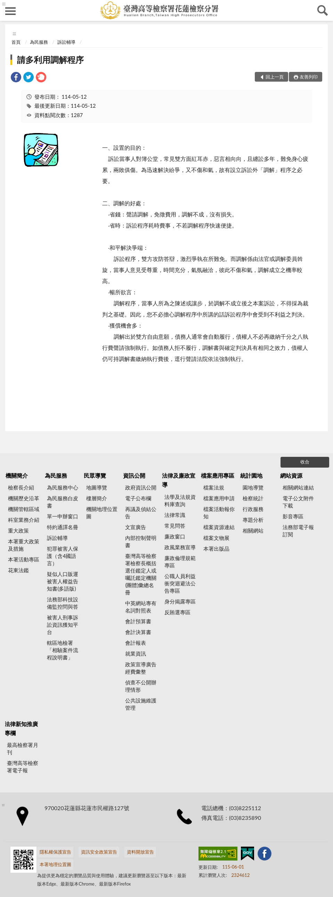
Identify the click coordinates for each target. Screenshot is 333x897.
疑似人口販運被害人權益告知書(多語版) (62, 581)
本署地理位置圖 (55, 864)
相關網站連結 (298, 487)
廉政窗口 (174, 536)
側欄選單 (10, 11)
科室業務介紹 (23, 520)
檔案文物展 (216, 538)
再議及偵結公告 (140, 512)
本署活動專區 (23, 559)
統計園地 (251, 475)
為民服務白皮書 (62, 502)
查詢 (322, 10)
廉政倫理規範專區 (180, 561)
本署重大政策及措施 (23, 545)
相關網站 (253, 530)
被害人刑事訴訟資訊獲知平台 (62, 624)
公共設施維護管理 (140, 704)
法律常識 (174, 515)
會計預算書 (138, 621)
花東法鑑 (18, 570)
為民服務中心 (62, 487)
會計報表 (135, 643)
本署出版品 (216, 548)
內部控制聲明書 (140, 541)
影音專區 (293, 516)
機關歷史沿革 (23, 498)
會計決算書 (138, 632)
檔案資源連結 (219, 527)
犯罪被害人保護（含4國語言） (62, 555)
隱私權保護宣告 (55, 852)
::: (4, 3)
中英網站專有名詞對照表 (140, 607)
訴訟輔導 (66, 42)
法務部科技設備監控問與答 (62, 603)
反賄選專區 (177, 612)
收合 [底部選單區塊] (304, 461)
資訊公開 (134, 475)
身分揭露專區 (180, 601)
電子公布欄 (138, 498)
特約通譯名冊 (62, 527)
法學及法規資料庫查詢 (180, 500)
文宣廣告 (135, 527)
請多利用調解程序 (50, 60)
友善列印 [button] (309, 77)
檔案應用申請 (219, 498)
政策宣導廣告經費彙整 (140, 668)
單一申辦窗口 (62, 516)
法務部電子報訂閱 (298, 530)
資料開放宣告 (140, 852)
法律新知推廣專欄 (21, 728)
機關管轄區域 (23, 509)
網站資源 (291, 475)
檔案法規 (213, 487)
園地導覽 (253, 487)
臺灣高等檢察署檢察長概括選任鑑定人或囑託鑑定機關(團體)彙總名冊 (140, 574)
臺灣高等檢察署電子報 (22, 766)
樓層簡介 (96, 498)
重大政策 (18, 530)
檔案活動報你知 (219, 512)
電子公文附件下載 (298, 502)
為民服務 (39, 42)
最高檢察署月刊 (22, 748)
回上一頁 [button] (275, 77)
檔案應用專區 (217, 475)
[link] (16, 78)
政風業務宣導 (180, 547)
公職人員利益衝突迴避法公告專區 (180, 583)
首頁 (16, 42)
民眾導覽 (95, 475)
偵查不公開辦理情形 (140, 686)
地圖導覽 (96, 487)
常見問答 (174, 525)
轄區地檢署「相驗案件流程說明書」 (62, 650)
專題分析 (253, 520)
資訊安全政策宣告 (99, 852)
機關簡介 (17, 475)
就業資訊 (135, 653)
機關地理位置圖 (101, 512)
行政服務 (253, 509)
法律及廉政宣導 (178, 480)
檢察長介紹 (21, 487)
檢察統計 (253, 498)
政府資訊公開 (140, 487)
